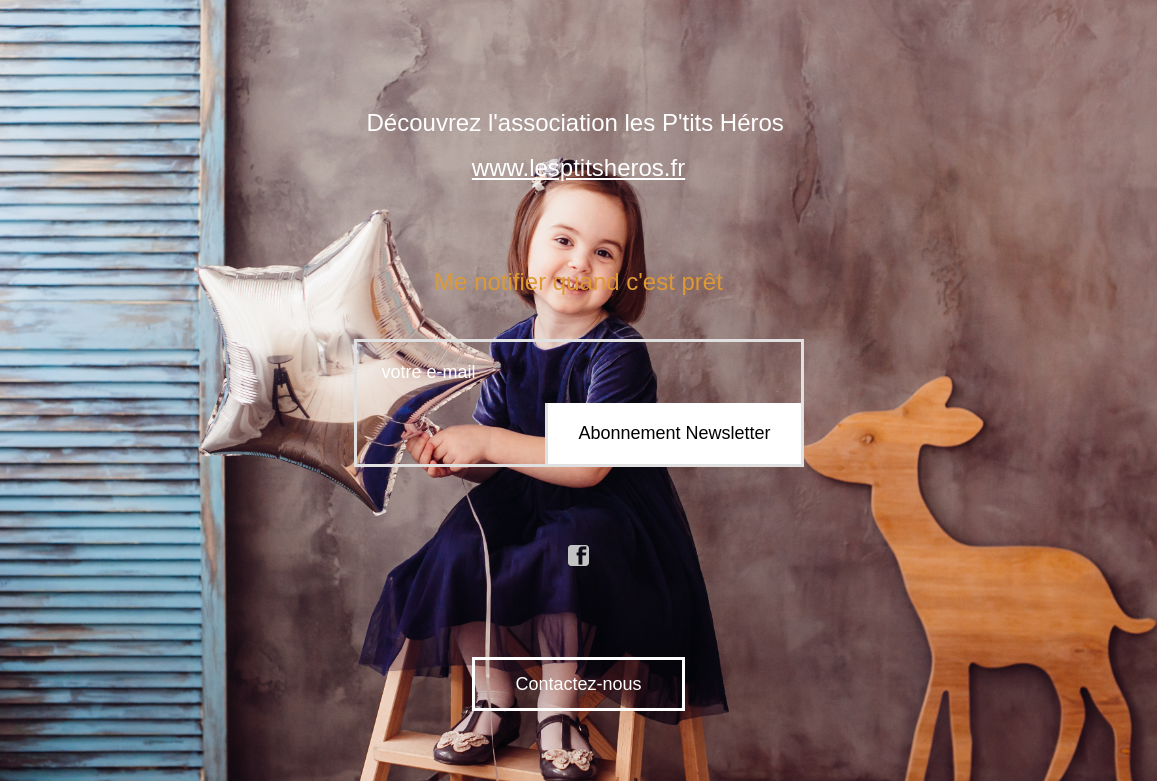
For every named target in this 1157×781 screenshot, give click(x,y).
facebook (579, 556)
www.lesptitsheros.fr (578, 167)
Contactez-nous (578, 684)
